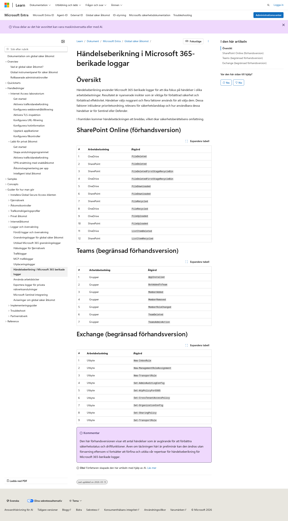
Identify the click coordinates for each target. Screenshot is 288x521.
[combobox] (36, 49)
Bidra (79, 509)
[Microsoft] (6, 5)
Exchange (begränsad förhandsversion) (244, 63)
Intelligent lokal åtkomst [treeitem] (27, 173)
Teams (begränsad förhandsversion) (242, 58)
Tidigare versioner (48, 509)
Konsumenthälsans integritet (120, 509)
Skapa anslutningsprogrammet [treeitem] (31, 152)
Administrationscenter (268, 15)
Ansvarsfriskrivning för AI (18, 509)
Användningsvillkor (155, 509)
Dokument (93, 41)
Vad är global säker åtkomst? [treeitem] (26, 66)
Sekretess (91, 509)
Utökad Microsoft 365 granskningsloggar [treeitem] (37, 243)
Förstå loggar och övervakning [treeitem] (30, 232)
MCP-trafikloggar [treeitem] (23, 258)
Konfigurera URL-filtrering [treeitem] (28, 120)
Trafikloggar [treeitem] (20, 253)
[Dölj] (63, 41)
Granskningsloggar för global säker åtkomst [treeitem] (38, 237)
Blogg (65, 509)
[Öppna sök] (268, 5)
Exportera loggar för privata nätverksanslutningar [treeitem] (29, 287)
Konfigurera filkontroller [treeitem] (26, 136)
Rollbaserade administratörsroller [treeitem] (29, 77)
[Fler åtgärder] (208, 41)
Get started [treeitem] (19, 98)
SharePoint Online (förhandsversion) (243, 53)
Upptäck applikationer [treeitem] (26, 130)
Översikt (227, 48)
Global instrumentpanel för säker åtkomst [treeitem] (34, 72)
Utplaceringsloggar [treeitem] (24, 264)
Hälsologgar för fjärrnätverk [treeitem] (29, 248)
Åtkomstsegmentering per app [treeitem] (30, 168)
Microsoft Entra (112, 41)
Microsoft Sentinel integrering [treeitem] (30, 294)
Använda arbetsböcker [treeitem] (26, 279)
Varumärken (177, 509)
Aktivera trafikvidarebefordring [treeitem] (30, 104)
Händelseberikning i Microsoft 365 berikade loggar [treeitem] (39, 272)
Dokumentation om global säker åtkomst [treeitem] (30, 56)
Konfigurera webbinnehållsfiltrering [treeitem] (33, 109)
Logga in (279, 5)
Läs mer (151, 468)
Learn (80, 41)
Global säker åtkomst (137, 41)
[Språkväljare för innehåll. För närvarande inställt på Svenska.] (12, 501)
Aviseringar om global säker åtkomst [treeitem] (34, 300)
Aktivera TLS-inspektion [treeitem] (27, 115)
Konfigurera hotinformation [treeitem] (29, 125)
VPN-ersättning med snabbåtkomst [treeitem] (33, 162)
